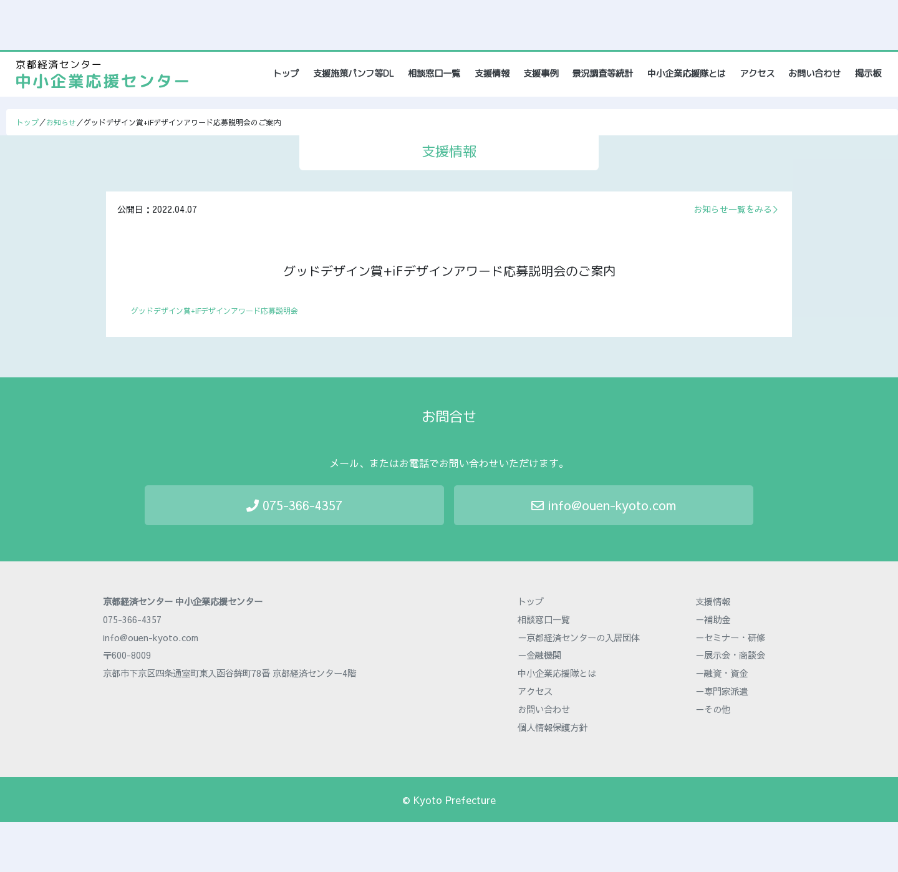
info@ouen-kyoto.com (603, 505)
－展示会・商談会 (730, 655)
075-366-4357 (294, 505)
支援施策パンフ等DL (353, 73)
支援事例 (540, 73)
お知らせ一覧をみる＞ (737, 209)
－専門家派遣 (721, 691)
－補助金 (712, 619)
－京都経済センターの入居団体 (579, 637)
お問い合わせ (814, 73)
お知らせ (61, 122)
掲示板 (868, 73)
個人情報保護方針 (552, 727)
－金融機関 (539, 655)
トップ (287, 73)
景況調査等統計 (602, 73)
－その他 (712, 709)
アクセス (757, 73)
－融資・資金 (721, 673)
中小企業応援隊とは (686, 73)
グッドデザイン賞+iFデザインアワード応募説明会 (214, 311)
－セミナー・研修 (730, 637)
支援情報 (492, 73)
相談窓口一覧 (434, 73)
